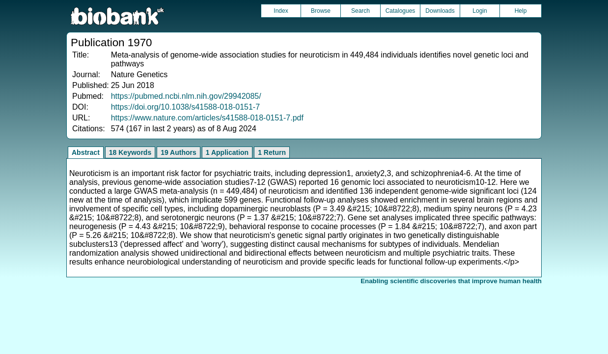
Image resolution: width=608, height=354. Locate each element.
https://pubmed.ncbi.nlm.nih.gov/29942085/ (186, 96)
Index (281, 10)
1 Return (272, 152)
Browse (321, 10)
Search (360, 10)
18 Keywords (130, 152)
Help (521, 10)
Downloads (439, 10)
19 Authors (178, 152)
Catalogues (400, 10)
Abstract (86, 152)
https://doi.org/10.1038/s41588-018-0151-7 (185, 107)
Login (479, 10)
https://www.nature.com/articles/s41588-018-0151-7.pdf (207, 118)
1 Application (227, 152)
